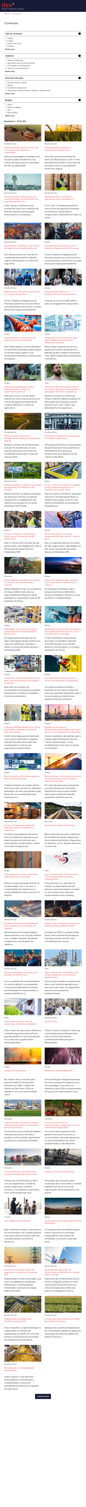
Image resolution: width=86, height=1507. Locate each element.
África (10, 105)
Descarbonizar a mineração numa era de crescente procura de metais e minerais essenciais (63, 778)
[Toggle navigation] (85, 6)
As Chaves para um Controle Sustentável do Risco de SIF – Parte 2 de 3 (62, 536)
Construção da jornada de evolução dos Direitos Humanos (62, 1320)
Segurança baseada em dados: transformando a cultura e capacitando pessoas (19, 389)
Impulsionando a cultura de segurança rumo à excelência (59, 197)
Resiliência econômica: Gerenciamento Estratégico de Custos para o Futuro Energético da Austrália (63, 729)
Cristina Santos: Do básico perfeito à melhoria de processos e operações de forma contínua (22, 1125)
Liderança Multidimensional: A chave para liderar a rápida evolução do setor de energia (22, 729)
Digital (10, 85)
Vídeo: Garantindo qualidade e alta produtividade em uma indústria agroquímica (61, 974)
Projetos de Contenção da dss (59, 1171)
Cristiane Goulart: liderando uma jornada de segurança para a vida (20, 1172)
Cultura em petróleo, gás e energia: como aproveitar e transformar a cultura (61, 582)
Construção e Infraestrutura (19, 66)
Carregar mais (43, 1396)
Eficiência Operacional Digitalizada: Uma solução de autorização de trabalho (21, 925)
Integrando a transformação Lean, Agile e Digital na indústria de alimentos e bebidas (61, 340)
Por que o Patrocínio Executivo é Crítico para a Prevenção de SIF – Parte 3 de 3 (20, 536)
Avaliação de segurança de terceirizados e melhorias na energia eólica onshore (62, 1272)
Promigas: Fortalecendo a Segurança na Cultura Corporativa (62, 437)
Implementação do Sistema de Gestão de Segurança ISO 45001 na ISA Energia (22, 487)
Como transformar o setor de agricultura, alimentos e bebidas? (20, 1022)
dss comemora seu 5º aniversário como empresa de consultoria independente (61, 876)
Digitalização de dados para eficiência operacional (18, 1320)
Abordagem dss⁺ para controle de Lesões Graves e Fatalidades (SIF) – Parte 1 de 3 (21, 631)
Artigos (10, 38)
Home (7, 14)
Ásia (9, 110)
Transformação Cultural (17, 82)
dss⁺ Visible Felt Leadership (17, 1221)
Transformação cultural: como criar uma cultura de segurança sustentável (21, 150)
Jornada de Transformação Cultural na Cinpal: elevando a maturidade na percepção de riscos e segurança (63, 389)
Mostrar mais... (10, 49)
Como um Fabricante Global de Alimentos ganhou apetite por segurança (19, 827)
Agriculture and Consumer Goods (21, 63)
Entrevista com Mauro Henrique (60, 825)
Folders (10, 41)
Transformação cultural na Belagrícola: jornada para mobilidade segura (22, 438)
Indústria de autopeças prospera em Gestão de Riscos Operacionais (62, 924)
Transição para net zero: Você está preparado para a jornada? (20, 875)
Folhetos (11, 46)
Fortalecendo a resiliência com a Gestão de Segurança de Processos (62, 246)
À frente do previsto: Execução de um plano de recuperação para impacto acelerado (22, 680)
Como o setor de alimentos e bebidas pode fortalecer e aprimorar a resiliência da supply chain (63, 487)
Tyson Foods (51, 1021)
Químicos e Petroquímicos (18, 68)
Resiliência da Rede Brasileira (59, 1070)
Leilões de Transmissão (15, 1070)
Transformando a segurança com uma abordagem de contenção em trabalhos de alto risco (21, 199)
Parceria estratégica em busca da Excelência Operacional (20, 973)
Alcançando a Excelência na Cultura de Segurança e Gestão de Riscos (22, 246)
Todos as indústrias (15, 60)
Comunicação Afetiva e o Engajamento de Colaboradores (60, 292)
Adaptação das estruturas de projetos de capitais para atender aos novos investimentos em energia (63, 631)
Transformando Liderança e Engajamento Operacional (58, 148)
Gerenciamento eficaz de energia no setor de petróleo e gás (22, 777)
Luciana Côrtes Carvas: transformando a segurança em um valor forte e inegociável (62, 1125)
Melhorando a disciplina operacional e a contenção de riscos (22, 292)
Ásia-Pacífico (13, 113)
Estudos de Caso (14, 43)
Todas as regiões (14, 107)
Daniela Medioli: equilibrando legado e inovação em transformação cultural (22, 582)
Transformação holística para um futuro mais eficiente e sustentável (61, 679)
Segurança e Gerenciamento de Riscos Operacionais (29, 90)
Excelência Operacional (17, 88)
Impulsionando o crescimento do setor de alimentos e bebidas (20, 339)
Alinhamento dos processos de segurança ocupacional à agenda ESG (20, 1272)
